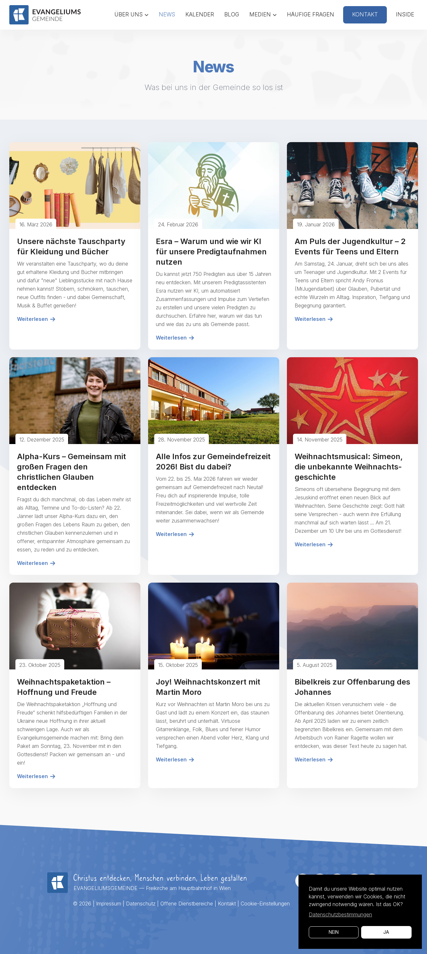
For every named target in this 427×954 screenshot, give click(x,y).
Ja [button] (386, 932)
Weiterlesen (36, 319)
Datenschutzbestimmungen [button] (340, 914)
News (167, 14)
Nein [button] (334, 932)
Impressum (108, 903)
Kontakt (365, 14)
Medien (263, 14)
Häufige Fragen (310, 14)
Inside (405, 14)
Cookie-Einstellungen (265, 903)
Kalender (199, 14)
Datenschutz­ (141, 903)
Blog (231, 14)
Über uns (131, 14)
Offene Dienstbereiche (186, 903)
